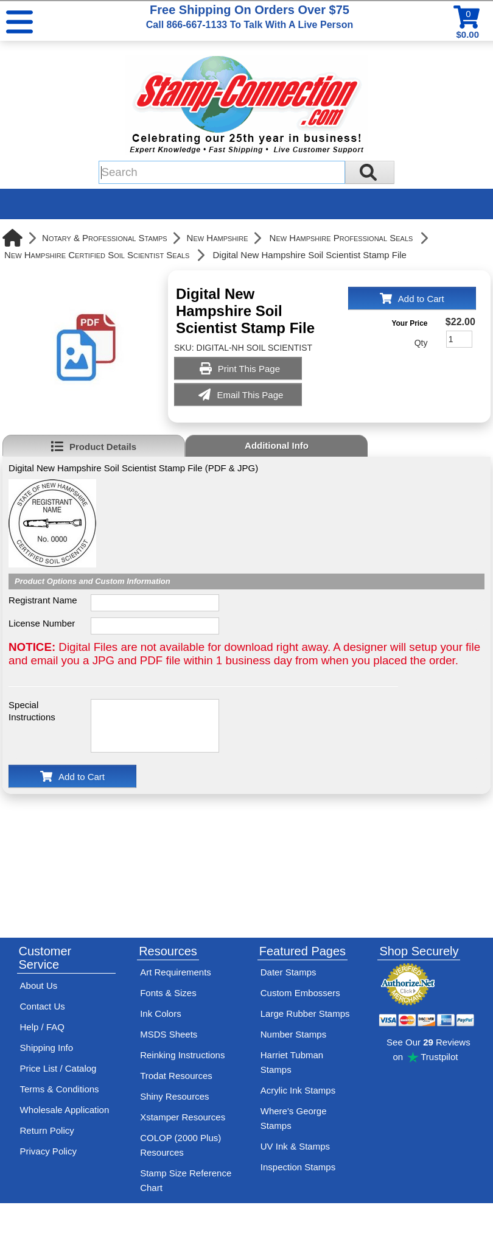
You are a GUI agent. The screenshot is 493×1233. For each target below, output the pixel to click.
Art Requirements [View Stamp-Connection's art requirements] (175, 972)
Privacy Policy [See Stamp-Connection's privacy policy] (48, 1151)
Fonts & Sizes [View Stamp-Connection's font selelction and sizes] (168, 993)
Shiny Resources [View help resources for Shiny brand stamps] (174, 1096)
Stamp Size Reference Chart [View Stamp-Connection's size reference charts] (185, 1180)
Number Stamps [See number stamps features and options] (293, 1034)
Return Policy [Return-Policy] (47, 1130)
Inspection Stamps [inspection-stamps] (297, 1167)
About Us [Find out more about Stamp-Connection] (39, 985)
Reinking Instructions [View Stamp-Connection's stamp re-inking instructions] (182, 1055)
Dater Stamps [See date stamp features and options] (288, 972)
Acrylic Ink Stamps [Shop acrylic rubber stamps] (297, 1090)
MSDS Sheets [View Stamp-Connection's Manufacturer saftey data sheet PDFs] (168, 1034)
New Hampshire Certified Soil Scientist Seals (96, 255)
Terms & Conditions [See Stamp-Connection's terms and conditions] (59, 1089)
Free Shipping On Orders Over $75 (249, 16)
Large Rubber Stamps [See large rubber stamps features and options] (305, 1013)
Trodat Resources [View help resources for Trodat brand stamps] (176, 1075)
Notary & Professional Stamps (104, 238)
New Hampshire (217, 238)
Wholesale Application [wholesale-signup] (65, 1110)
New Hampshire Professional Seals (341, 238)
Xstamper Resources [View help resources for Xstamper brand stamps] (182, 1117)
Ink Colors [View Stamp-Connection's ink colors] (160, 1013)
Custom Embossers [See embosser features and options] (300, 993)
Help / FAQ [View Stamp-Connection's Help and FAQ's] (42, 1027)
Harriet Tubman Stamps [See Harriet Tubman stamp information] (291, 1062)
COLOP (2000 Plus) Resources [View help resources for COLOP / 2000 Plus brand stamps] (180, 1145)
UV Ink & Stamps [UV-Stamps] (295, 1146)
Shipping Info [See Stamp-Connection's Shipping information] (47, 1047)
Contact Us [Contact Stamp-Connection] (42, 1006)
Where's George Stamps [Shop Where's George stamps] (293, 1118)
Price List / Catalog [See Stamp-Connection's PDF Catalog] (58, 1068)
